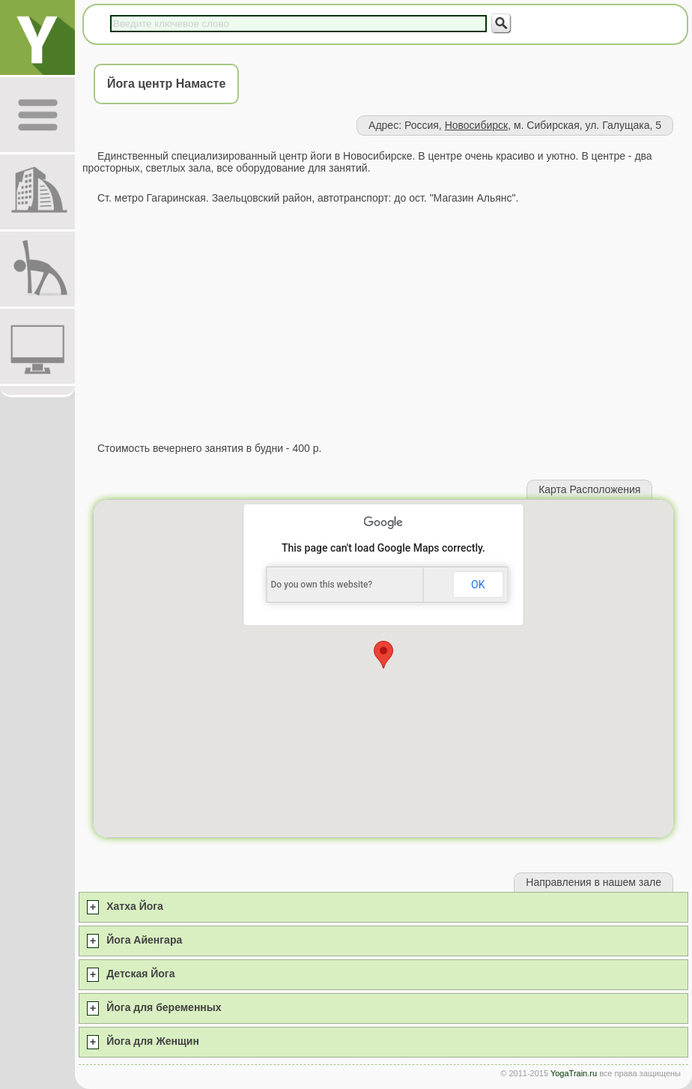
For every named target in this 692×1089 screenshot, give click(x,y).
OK (478, 585)
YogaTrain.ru (573, 1073)
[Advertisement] (383, 323)
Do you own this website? (321, 584)
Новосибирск (477, 125)
